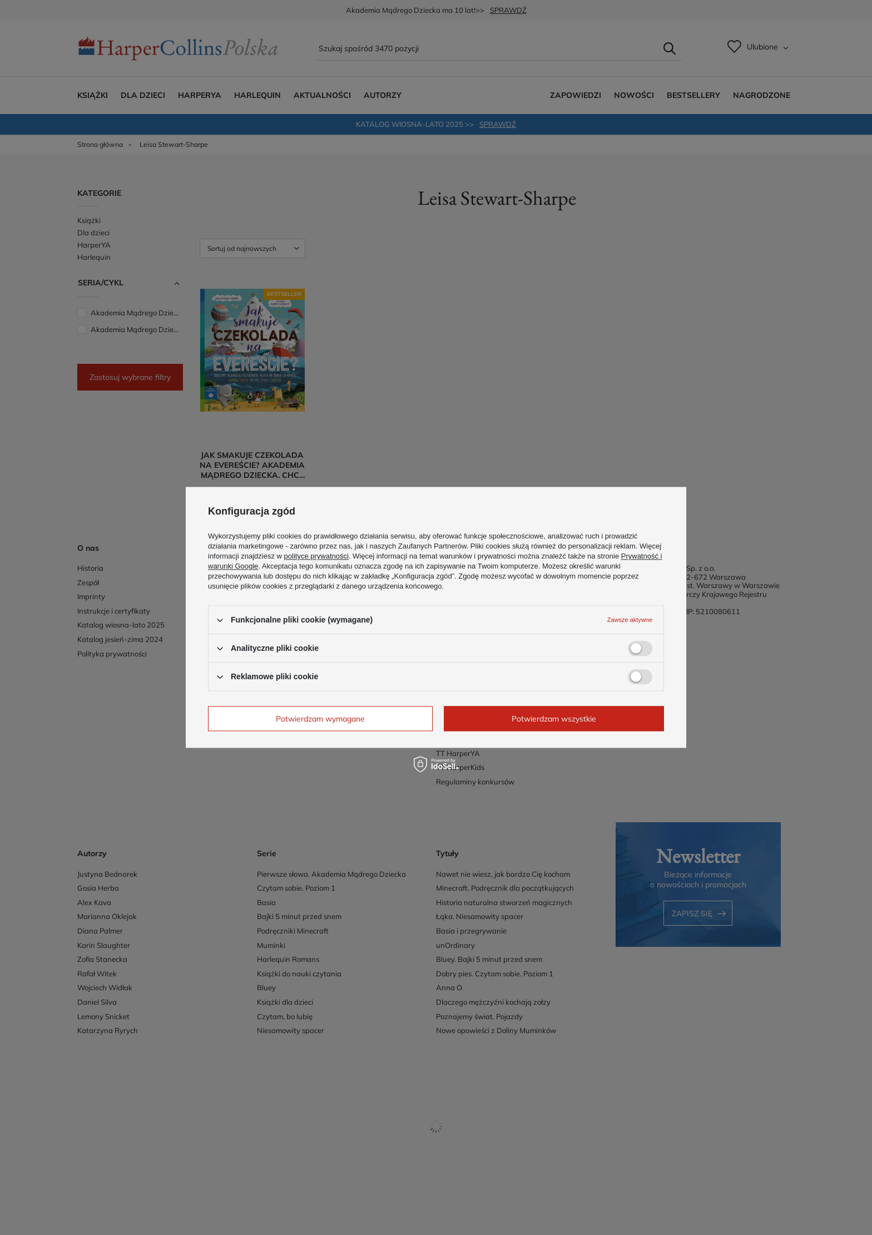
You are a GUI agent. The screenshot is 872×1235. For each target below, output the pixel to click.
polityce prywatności (316, 556)
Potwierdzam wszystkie (554, 719)
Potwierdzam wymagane (320, 719)
